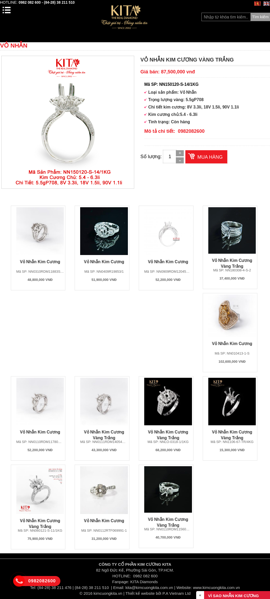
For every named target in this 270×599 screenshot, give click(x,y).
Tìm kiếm (260, 17)
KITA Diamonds (144, 581)
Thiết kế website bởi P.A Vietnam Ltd (158, 593)
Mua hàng (210, 157)
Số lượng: (151, 156)
